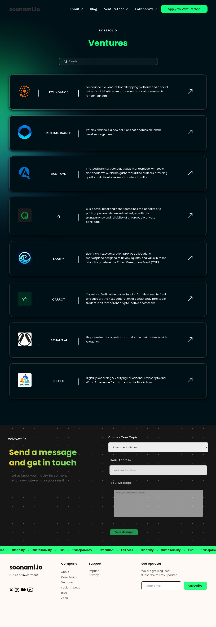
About (65, 572)
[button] (76, 9)
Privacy (94, 575)
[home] (24, 9)
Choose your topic (126, 437)
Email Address (128, 460)
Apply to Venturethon (184, 9)
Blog (93, 9)
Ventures (67, 582)
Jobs (64, 598)
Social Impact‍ (70, 588)
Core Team (69, 577)
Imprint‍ (94, 571)
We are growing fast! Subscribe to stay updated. (159, 573)
